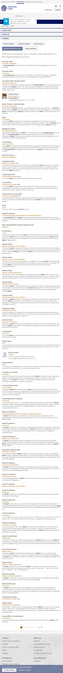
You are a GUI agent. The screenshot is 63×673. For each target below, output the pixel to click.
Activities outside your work (43, 653)
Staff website (4, 26)
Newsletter (37, 661)
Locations (5, 644)
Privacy (4, 650)
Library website (30, 48)
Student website (24, 44)
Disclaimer (5, 653)
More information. (26, 667)
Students (13, 2)
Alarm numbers (7, 661)
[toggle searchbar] (60, 6)
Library (40, 2)
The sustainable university (42, 644)
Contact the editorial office (10, 647)
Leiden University (5, 2)
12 (39, 627)
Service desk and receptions (11, 641)
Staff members (20, 2)
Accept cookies (9, 670)
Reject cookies (25, 670)
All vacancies (38, 650)
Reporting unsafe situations (11, 664)
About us (36, 641)
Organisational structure (31, 2)
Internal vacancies (39, 647)
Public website (8, 44)
